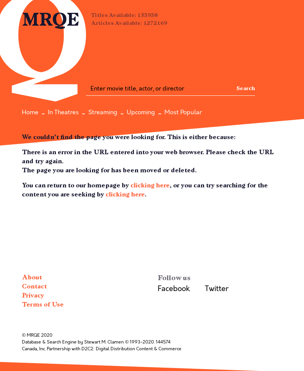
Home (30, 112)
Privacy (33, 295)
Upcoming (141, 112)
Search (245, 88)
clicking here (150, 185)
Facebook (174, 289)
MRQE (51, 19)
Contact (34, 286)
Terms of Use (43, 304)
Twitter (217, 289)
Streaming (102, 112)
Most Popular (183, 112)
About (32, 277)
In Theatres (63, 112)
